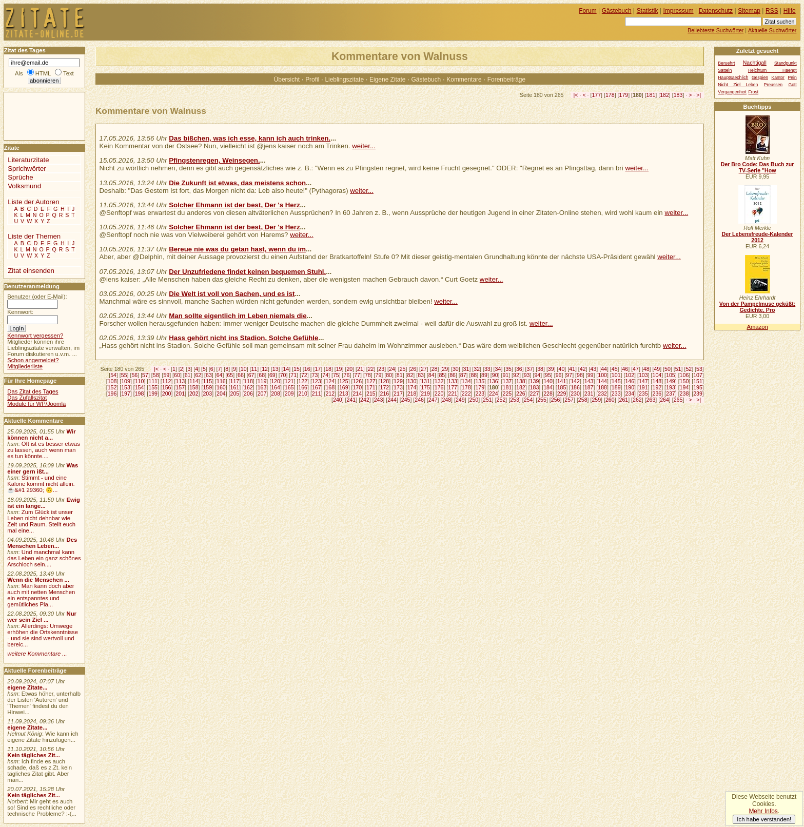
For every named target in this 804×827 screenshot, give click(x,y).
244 (392, 400)
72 (304, 375)
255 (541, 400)
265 (678, 400)
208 (275, 393)
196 (112, 393)
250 (473, 400)
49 (657, 369)
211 (316, 393)
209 (289, 393)
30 (456, 369)
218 (412, 393)
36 (519, 369)
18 (328, 369)
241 (351, 400)
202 (194, 393)
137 (507, 381)
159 (207, 387)
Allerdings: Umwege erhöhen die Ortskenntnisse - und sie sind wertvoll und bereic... (42, 635)
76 (347, 375)
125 (343, 381)
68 (262, 375)
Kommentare (463, 79)
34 (498, 369)
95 (548, 375)
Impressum (678, 10)
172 (384, 387)
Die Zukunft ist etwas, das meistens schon (237, 183)
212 (330, 393)
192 (657, 387)
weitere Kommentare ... (37, 654)
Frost (753, 91)
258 (582, 400)
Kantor (778, 77)
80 (389, 375)
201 (180, 393)
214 (357, 393)
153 (125, 387)
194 (684, 387)
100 (602, 375)
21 (360, 369)
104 (657, 375)
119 (262, 381)
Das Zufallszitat (27, 398)
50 (667, 369)
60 (177, 375)
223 (479, 393)
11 (254, 369)
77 (357, 375)
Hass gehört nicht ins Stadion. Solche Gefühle (243, 338)
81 (400, 375)
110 (139, 381)
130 (412, 381)
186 (575, 387)
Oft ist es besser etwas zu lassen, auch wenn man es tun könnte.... (43, 450)
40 (562, 369)
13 (275, 369)
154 (139, 387)
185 (561, 387)
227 (534, 393)
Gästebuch (426, 79)
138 (520, 381)
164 (275, 387)
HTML (43, 73)
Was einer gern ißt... (42, 468)
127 (371, 381)
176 (439, 387)
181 (651, 95)
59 (166, 375)
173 (398, 387)
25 (403, 369)
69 (272, 375)
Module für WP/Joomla (36, 404)
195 (697, 387)
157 (180, 387)
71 (293, 375)
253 (514, 400)
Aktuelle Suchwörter (772, 30)
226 (520, 393)
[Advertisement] (35, 115)
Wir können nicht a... (41, 434)
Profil (312, 79)
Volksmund (24, 186)
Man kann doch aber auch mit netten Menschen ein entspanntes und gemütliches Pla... (41, 595)
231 (589, 393)
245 (405, 400)
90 (495, 375)
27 (424, 369)
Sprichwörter (27, 168)
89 (484, 375)
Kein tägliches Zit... (33, 755)
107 (697, 375)
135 (479, 381)
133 (452, 381)
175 (425, 387)
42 (583, 369)
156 (166, 387)
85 (442, 375)
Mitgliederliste (25, 366)
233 (616, 393)
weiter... (364, 146)
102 (629, 375)
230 (575, 393)
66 (241, 375)
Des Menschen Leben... (42, 543)
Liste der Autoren (33, 202)
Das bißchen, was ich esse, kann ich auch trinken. (249, 138)
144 (602, 381)
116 (221, 381)
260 (610, 400)
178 (610, 95)
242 (364, 400)
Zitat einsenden (31, 270)
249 (460, 400)
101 (616, 375)
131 (425, 381)
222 (466, 393)
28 (435, 369)
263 (651, 400)
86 (452, 375)
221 (452, 393)
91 (505, 375)
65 (230, 375)
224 (493, 393)
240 (337, 400)
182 (664, 95)
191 (643, 387)
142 (575, 381)
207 (262, 393)
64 (220, 375)
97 (569, 375)
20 (349, 369)
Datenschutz (716, 10)
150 (684, 381)
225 (507, 393)
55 (124, 375)
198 (139, 393)
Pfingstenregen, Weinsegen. (214, 160)
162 (248, 387)
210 (302, 393)
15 (296, 369)
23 (381, 369)
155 (153, 387)
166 (302, 387)
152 (112, 387)
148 (657, 381)
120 (275, 381)
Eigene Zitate (387, 79)
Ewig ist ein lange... (43, 503)
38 (540, 369)
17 (318, 369)
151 (697, 381)
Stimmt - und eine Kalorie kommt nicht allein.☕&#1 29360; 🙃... (41, 484)
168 (330, 387)
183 (678, 95)
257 (569, 400)
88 (473, 375)
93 (527, 375)
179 (624, 95)
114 (194, 381)
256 (555, 400)
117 (235, 381)
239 (697, 393)
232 (602, 393)
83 (421, 375)
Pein (792, 77)
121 (289, 381)
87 (463, 375)
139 (534, 381)
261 (624, 400)
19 (339, 369)
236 (657, 393)
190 (629, 387)
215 (371, 393)
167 (316, 387)
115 (207, 381)
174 (412, 387)
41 (572, 369)
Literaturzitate (28, 160)
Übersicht (287, 79)
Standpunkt (785, 63)
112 (166, 381)
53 (699, 369)
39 (551, 369)
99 (590, 375)
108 (112, 381)
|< (576, 95)
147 (643, 381)
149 (670, 381)
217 (398, 393)
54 (113, 375)
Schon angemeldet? (32, 360)
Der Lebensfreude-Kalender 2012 (757, 237)
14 (286, 369)
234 (629, 393)
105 (670, 375)
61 (188, 375)
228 (548, 393)
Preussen (773, 84)
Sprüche (20, 177)
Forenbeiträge (506, 79)
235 (643, 393)
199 (153, 393)
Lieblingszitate (344, 79)
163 (262, 387)
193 (670, 387)
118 (248, 381)
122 (302, 381)
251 (487, 400)
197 (125, 393)
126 (357, 381)
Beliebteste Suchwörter (715, 30)
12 (265, 369)
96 (559, 375)
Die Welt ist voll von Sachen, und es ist (232, 294)
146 (629, 381)
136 (493, 381)
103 (643, 375)
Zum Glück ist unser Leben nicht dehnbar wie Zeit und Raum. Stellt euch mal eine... (41, 521)
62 (198, 375)
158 (194, 387)
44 (604, 369)
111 (153, 381)
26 (413, 369)
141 (561, 381)
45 (615, 369)
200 (166, 393)
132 (439, 381)
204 (221, 393)
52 (688, 369)
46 (625, 369)
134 (466, 381)
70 (283, 375)
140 (548, 381)
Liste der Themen (34, 236)
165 (289, 387)
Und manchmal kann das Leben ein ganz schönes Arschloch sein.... (44, 558)
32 (477, 369)
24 (392, 369)
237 (670, 393)
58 (156, 375)
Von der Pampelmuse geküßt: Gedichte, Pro (757, 307)
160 (221, 387)
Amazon (757, 327)
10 (244, 369)
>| (698, 95)
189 (616, 387)
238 (684, 393)
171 (371, 387)
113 (180, 381)
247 (433, 400)
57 (145, 375)
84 (431, 375)
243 (378, 400)
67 (251, 375)
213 (343, 393)
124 (330, 381)
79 (379, 375)
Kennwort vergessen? (35, 335)
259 (596, 400)
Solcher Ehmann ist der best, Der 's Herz (234, 205)
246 (419, 400)
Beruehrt (726, 63)
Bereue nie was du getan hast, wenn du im (237, 249)
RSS (772, 10)
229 (561, 393)
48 (646, 369)
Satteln (725, 70)
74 (325, 375)
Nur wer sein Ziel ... (41, 617)
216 (384, 393)
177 (596, 95)
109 (125, 381)
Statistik (647, 10)
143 (589, 381)
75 (336, 375)
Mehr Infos (763, 811)
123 (316, 381)
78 (368, 375)
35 (508, 369)
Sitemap (749, 10)
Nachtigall (755, 63)
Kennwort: (20, 312)
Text (68, 73)
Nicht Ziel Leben (738, 84)
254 (528, 400)
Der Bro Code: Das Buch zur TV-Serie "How (757, 167)
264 (664, 400)
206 (248, 393)
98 (580, 375)
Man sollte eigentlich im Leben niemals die (237, 316)
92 (516, 375)
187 (589, 387)
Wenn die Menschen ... (38, 580)
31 (466, 369)
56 (134, 375)
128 (384, 381)
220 (439, 393)
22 (371, 369)
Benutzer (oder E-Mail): (37, 296)
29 (445, 369)
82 (410, 375)
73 (315, 375)
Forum (588, 10)
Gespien (760, 77)
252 (501, 400)
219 (425, 393)
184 (548, 387)
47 (636, 369)
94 (537, 375)
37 (530, 369)
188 (602, 387)
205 (235, 393)
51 (678, 369)
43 (593, 369)
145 (616, 381)
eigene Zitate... (27, 687)
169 (343, 387)
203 (207, 393)
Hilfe (789, 10)
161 (235, 387)
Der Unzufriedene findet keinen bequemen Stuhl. (247, 271)
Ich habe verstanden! (764, 819)
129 (398, 381)
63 (209, 375)
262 (637, 400)
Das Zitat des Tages (32, 391)
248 (446, 400)
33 (487, 369)
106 (684, 375)
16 (307, 369)
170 (357, 387)
